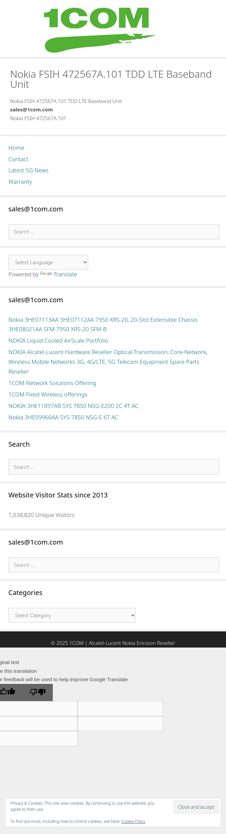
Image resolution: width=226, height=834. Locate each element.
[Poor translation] (38, 692)
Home (16, 147)
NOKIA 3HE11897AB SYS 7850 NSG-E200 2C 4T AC (73, 406)
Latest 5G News (28, 170)
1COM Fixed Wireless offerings (47, 394)
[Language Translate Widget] (48, 262)
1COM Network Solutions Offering (52, 383)
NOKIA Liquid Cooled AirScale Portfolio (58, 340)
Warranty (20, 181)
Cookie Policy (133, 821)
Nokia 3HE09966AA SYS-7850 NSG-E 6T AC (63, 417)
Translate (58, 274)
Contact (18, 159)
